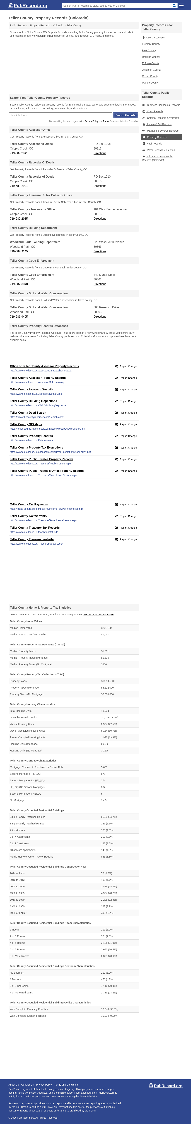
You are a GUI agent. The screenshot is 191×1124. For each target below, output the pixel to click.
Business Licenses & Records (161, 105)
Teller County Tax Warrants (28, 516)
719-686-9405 (19, 316)
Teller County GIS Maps (26, 424)
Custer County (150, 76)
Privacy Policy (91, 121)
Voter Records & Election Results (162, 150)
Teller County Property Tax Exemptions (36, 447)
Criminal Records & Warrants (161, 117)
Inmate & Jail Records (157, 124)
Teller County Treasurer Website (32, 539)
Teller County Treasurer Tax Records (35, 527)
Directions (100, 153)
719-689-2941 (19, 153)
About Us (14, 1084)
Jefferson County (151, 69)
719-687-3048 (19, 284)
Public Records (18, 25)
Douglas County (151, 56)
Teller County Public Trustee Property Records (41, 459)
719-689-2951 (19, 185)
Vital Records (152, 143)
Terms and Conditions (66, 1084)
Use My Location (153, 37)
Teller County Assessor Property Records (38, 377)
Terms (106, 121)
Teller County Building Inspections (33, 401)
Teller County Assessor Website (31, 389)
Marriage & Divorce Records (160, 130)
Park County (149, 50)
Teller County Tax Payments (29, 504)
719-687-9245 (19, 251)
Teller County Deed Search (28, 412)
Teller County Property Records (31, 435)
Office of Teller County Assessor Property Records (44, 366)
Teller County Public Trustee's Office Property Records (47, 470)
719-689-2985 (19, 218)
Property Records (154, 137)
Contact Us (27, 1084)
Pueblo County (150, 82)
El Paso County (150, 63)
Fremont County (151, 44)
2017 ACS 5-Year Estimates (98, 614)
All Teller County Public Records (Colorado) (157, 158)
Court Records (152, 111)
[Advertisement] (74, 66)
